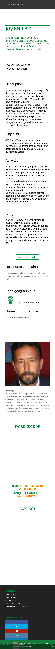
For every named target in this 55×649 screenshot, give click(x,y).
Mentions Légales (12, 603)
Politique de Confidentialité (16, 606)
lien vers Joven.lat (27, 257)
